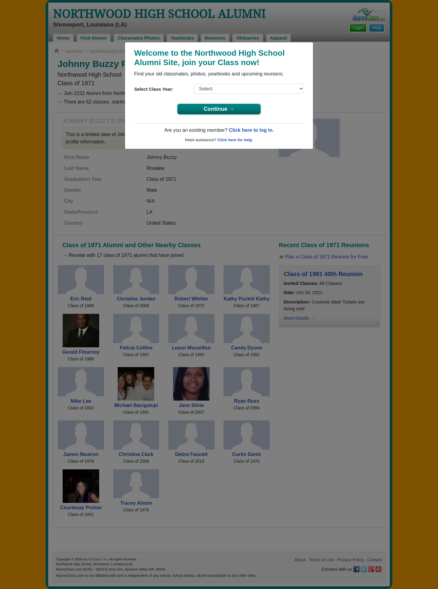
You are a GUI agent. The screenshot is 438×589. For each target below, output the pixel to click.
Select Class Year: (153, 89)
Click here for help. (235, 140)
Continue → (219, 109)
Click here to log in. (251, 130)
